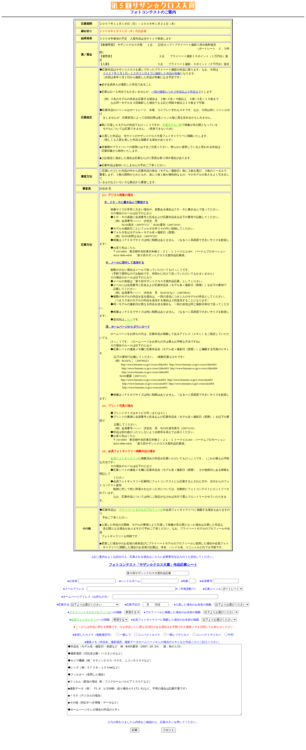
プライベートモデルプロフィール (90, 612)
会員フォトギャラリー (124, 458)
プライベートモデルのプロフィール (141, 509)
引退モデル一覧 (172, 124)
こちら (128, 319)
